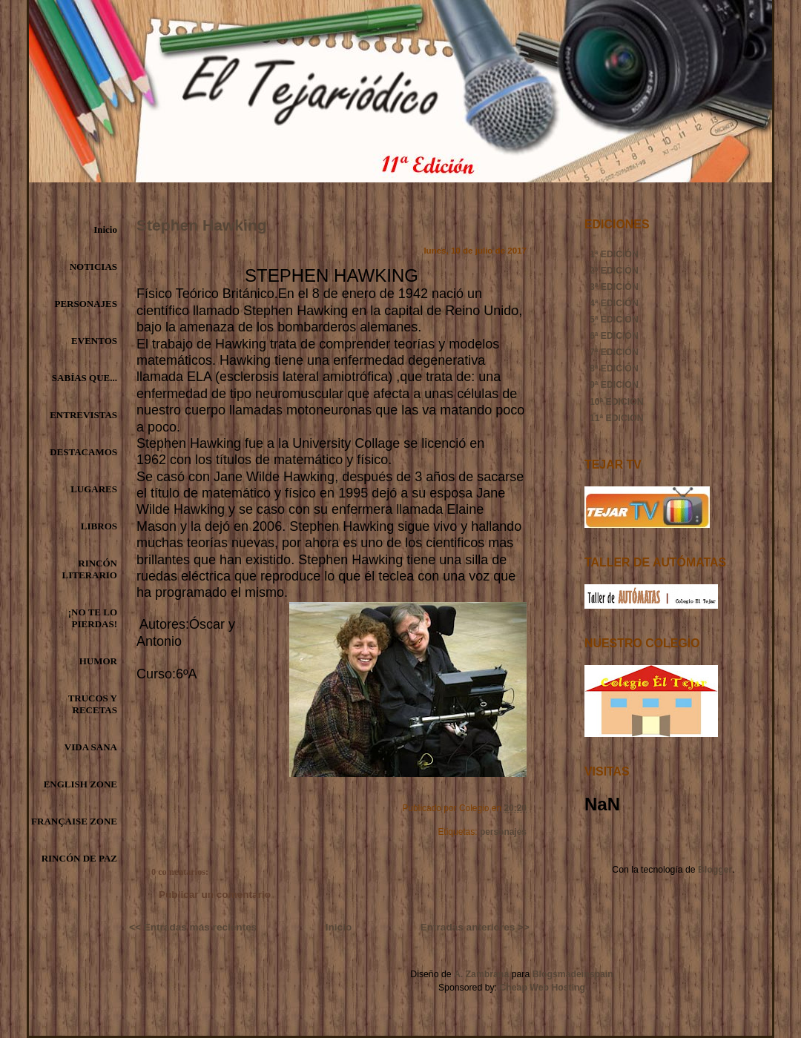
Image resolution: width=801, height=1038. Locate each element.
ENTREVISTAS (83, 414)
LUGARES (93, 489)
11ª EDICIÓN (617, 418)
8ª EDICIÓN (614, 368)
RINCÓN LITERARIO (89, 569)
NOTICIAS (93, 266)
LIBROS (99, 526)
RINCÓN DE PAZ (79, 858)
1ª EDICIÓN (614, 254)
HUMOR (98, 661)
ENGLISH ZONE (80, 784)
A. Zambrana (481, 974)
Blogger (715, 870)
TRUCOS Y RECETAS (92, 703)
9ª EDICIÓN (614, 385)
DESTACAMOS (83, 451)
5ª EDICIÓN (614, 319)
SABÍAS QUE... (84, 377)
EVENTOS (94, 340)
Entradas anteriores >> (475, 927)
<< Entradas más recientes (193, 927)
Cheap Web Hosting (542, 987)
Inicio (105, 229)
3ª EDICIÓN (614, 287)
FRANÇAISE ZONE (74, 821)
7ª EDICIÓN (614, 352)
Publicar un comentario (215, 894)
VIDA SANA (91, 747)
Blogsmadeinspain (571, 974)
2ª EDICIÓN (614, 270)
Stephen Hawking (201, 225)
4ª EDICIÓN (614, 303)
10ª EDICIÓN (617, 402)
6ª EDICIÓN (614, 336)
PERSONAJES (85, 303)
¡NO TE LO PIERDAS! (92, 617)
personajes (503, 832)
